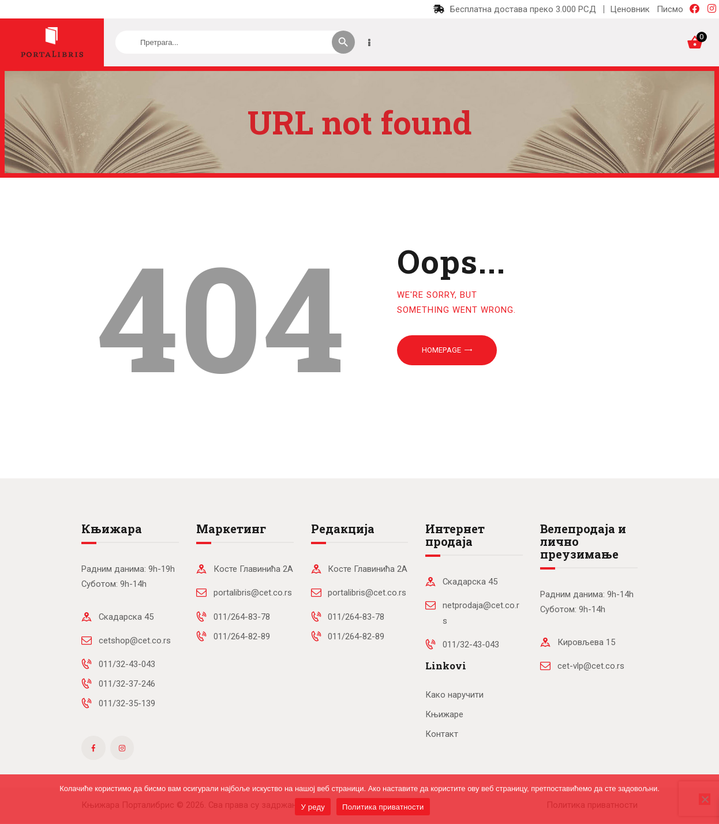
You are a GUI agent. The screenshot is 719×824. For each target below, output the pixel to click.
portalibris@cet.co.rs (253, 592)
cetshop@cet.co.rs (135, 640)
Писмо (670, 9)
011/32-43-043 (127, 664)
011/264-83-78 (242, 617)
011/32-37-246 (127, 684)
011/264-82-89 (242, 636)
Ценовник (630, 9)
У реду (313, 807)
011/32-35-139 (127, 703)
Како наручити (454, 695)
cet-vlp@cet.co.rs (590, 666)
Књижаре (444, 714)
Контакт (441, 734)
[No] (704, 799)
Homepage (441, 350)
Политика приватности (383, 807)
